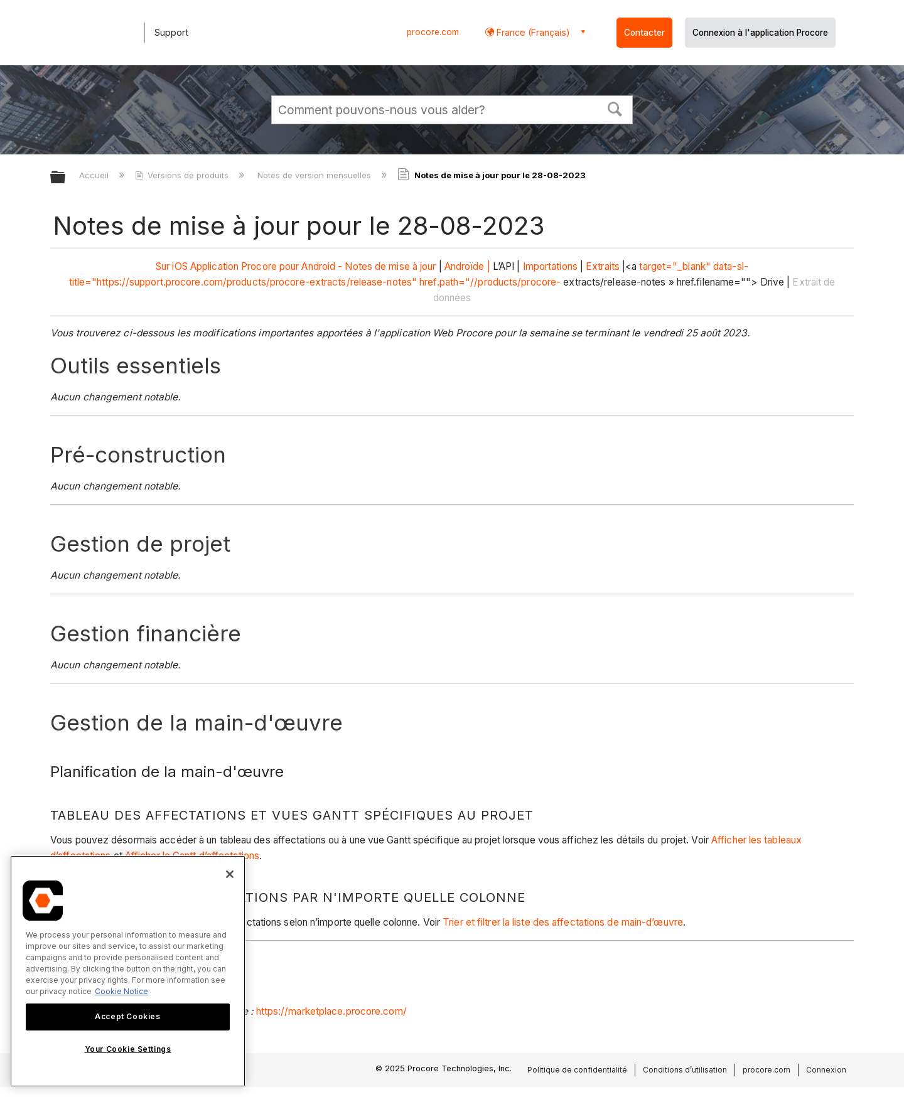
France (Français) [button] (532, 32)
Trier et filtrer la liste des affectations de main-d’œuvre (563, 922)
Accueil (95, 175)
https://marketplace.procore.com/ (331, 1011)
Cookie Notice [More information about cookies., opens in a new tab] (121, 991)
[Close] (230, 874)
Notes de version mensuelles (315, 175)
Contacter (644, 33)
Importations (550, 266)
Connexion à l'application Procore (760, 33)
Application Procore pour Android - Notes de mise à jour (313, 266)
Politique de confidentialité (577, 1069)
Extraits (603, 266)
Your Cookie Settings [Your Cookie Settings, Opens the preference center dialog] (128, 1049)
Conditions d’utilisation (685, 1069)
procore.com (433, 32)
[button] (615, 108)
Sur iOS (172, 266)
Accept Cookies (127, 1016)
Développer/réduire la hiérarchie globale (66, 178)
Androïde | (467, 266)
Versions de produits (183, 175)
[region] (127, 971)
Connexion (826, 1069)
